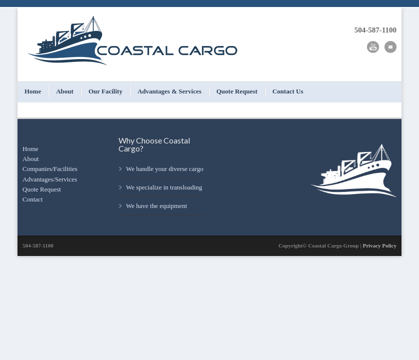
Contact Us (288, 91)
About (65, 91)
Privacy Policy (379, 245)
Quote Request (237, 91)
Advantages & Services (170, 91)
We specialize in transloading (164, 187)
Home (32, 91)
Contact (32, 199)
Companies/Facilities (50, 168)
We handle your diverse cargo (165, 168)
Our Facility (105, 91)
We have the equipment (156, 206)
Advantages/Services (49, 179)
